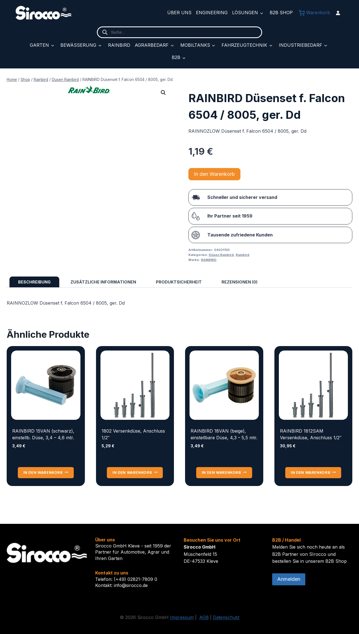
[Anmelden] (337, 12)
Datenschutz (226, 617)
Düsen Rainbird (221, 255)
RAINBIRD (209, 260)
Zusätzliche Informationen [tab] (103, 282)
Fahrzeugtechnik (244, 45)
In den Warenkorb (214, 174)
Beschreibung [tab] (34, 282)
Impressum (182, 617)
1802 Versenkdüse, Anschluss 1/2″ (133, 434)
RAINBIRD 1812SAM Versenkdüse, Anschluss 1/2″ (310, 434)
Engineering (212, 12)
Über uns (179, 12)
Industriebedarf (300, 45)
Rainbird (119, 45)
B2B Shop (281, 12)
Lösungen (245, 12)
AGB (204, 617)
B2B (176, 57)
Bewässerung (78, 45)
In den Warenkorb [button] (45, 472)
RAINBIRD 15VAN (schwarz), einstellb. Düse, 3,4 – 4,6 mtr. (43, 434)
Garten (39, 45)
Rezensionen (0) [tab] (239, 282)
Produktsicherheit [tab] (179, 282)
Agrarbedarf (152, 45)
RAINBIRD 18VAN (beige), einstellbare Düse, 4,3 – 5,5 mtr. (224, 434)
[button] (163, 93)
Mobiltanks (195, 45)
